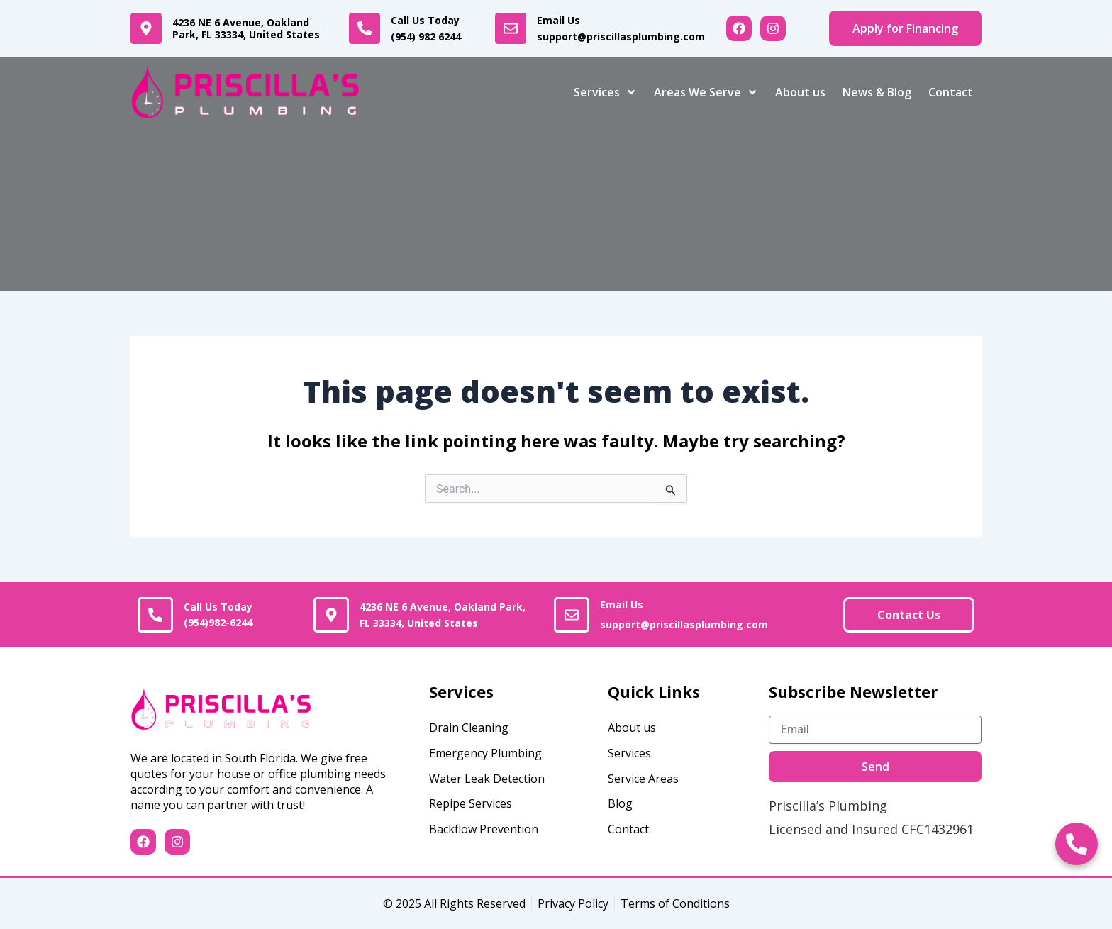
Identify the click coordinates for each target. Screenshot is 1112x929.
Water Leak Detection (487, 778)
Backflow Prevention (483, 829)
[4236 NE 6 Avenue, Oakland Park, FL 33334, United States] (146, 28)
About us (800, 92)
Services (629, 753)
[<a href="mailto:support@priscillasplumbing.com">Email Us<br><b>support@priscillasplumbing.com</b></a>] (510, 28)
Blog (620, 803)
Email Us (621, 28)
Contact (950, 92)
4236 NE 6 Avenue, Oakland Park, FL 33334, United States (246, 28)
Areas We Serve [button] (706, 92)
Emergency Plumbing (485, 753)
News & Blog (877, 92)
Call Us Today (432, 28)
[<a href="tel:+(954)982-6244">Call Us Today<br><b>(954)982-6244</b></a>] (155, 615)
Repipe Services (470, 803)
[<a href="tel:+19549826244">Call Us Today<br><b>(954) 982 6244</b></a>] (364, 28)
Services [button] (605, 92)
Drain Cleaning (468, 727)
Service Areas (643, 778)
